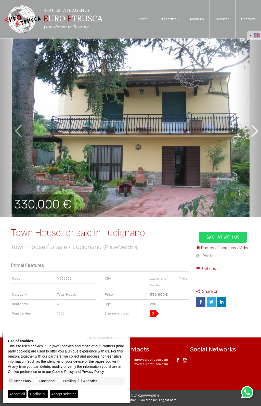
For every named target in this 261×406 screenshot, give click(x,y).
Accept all (17, 394)
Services (222, 19)
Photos (206, 256)
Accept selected (63, 394)
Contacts (248, 19)
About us (197, 19)
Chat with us (223, 237)
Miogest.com (167, 400)
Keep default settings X (107, 338)
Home (143, 19)
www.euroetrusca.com (151, 364)
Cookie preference (22, 372)
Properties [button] (170, 19)
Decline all (38, 394)
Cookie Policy (63, 372)
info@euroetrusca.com (151, 359)
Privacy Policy (93, 372)
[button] (13, 127)
